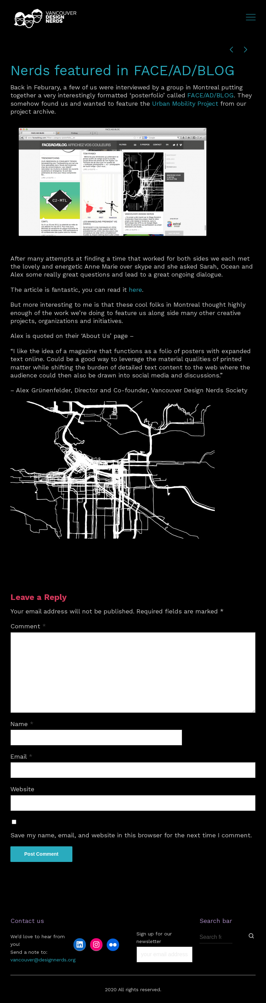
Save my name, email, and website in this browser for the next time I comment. (131, 835)
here (135, 289)
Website (22, 789)
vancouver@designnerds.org (43, 959)
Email (21, 756)
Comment (28, 626)
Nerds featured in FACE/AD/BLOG (122, 70)
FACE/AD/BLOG (210, 95)
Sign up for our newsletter (154, 937)
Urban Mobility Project (185, 103)
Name (22, 723)
